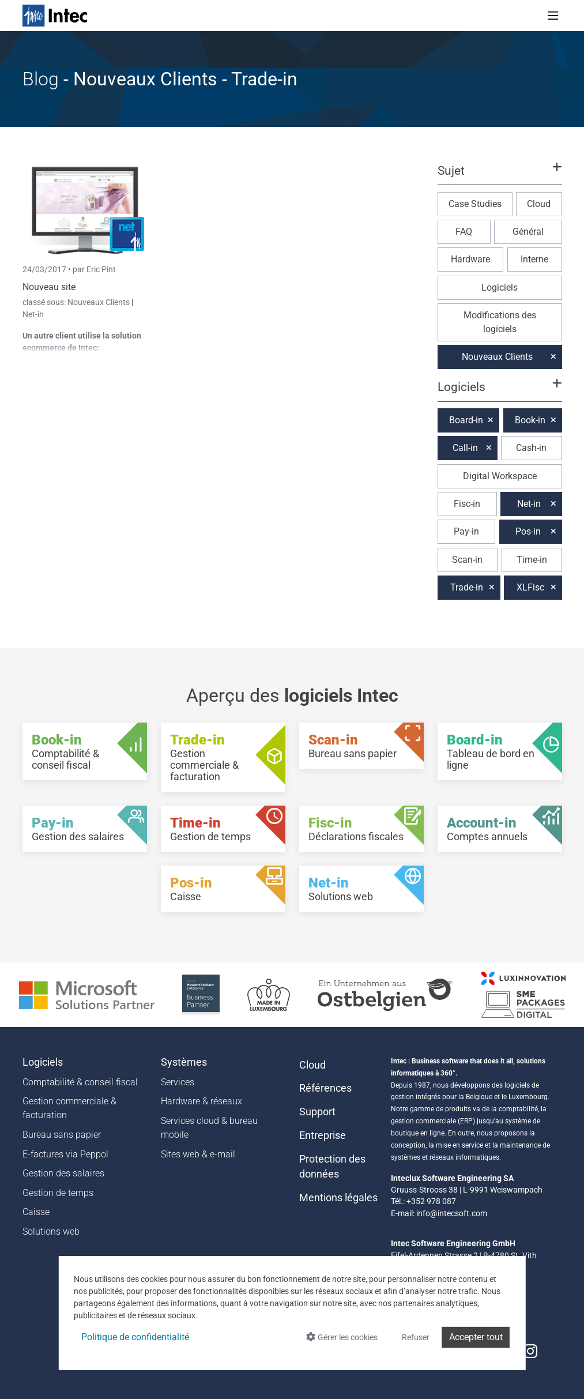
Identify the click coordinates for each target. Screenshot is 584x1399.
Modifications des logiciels (500, 322)
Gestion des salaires (63, 1173)
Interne (534, 259)
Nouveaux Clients (99, 302)
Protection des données (332, 1166)
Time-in (532, 559)
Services (177, 1082)
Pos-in (528, 531)
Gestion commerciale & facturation (69, 1108)
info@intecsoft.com (451, 1213)
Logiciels (499, 287)
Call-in (465, 447)
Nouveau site (49, 286)
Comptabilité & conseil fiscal (80, 1082)
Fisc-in (467, 503)
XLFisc (530, 587)
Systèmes (184, 1062)
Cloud (539, 203)
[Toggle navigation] (553, 15)
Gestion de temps (57, 1192)
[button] (499, 176)
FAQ (463, 231)
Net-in (33, 314)
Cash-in (531, 447)
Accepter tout (476, 1337)
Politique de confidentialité (135, 1337)
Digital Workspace (500, 476)
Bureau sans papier (61, 1134)
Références (325, 1088)
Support (317, 1112)
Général (528, 231)
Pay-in (466, 531)
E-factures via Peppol (65, 1154)
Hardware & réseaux (201, 1101)
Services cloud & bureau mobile (209, 1127)
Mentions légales (338, 1198)
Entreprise (322, 1135)
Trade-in (466, 587)
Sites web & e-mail (198, 1154)
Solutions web (51, 1231)
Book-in (530, 420)
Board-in (466, 420)
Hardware (470, 259)
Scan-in (467, 559)
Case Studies (475, 203)
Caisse (36, 1211)
